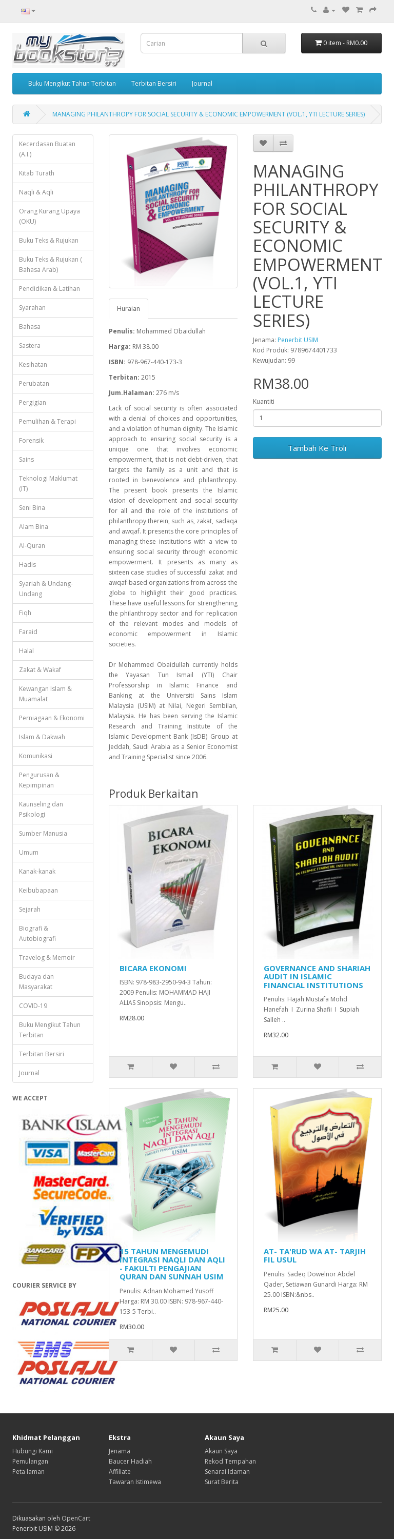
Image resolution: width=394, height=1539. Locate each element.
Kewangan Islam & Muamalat (45, 693)
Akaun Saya (221, 1451)
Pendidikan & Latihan (49, 288)
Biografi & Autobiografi (37, 933)
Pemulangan (30, 1461)
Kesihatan (33, 364)
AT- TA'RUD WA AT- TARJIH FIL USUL (315, 1255)
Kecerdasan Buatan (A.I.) (47, 149)
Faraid (28, 631)
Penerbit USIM (298, 340)
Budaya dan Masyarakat (36, 981)
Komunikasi (35, 756)
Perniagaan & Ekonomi (52, 718)
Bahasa (30, 326)
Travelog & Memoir (47, 957)
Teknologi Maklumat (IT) (48, 483)
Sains (26, 459)
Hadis (27, 564)
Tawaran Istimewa (135, 1481)
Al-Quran (32, 545)
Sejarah (30, 909)
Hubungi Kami (32, 1451)
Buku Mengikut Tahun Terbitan (72, 83)
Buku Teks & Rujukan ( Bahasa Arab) (50, 264)
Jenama (119, 1451)
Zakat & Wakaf (40, 669)
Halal (26, 650)
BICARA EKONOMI (153, 968)
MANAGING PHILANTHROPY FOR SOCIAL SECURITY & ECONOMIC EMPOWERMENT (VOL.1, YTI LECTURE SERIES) (208, 114)
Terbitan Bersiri (153, 83)
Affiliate (120, 1471)
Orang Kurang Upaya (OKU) (49, 216)
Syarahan (32, 307)
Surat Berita (222, 1481)
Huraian (128, 308)
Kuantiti (263, 401)
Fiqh (25, 612)
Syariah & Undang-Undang (46, 588)
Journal (202, 83)
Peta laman (28, 1471)
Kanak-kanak (37, 871)
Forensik (31, 440)
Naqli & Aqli (36, 192)
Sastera (30, 345)
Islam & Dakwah (42, 737)
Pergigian (32, 402)
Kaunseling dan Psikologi (41, 809)
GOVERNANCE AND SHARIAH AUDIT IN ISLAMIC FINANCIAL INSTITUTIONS (317, 976)
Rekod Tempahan (230, 1461)
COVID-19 (33, 1005)
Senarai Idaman (227, 1471)
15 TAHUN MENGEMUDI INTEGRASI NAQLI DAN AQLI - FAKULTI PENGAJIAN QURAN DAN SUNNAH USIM (172, 1264)
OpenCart (76, 1518)
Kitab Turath (36, 173)
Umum (28, 852)
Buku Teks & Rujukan (48, 240)
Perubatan (34, 383)
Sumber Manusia (43, 833)
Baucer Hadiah (130, 1461)
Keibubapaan (38, 890)
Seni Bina (32, 507)
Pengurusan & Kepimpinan (39, 780)
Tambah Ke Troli (317, 448)
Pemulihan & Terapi (47, 421)
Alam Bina (33, 526)
